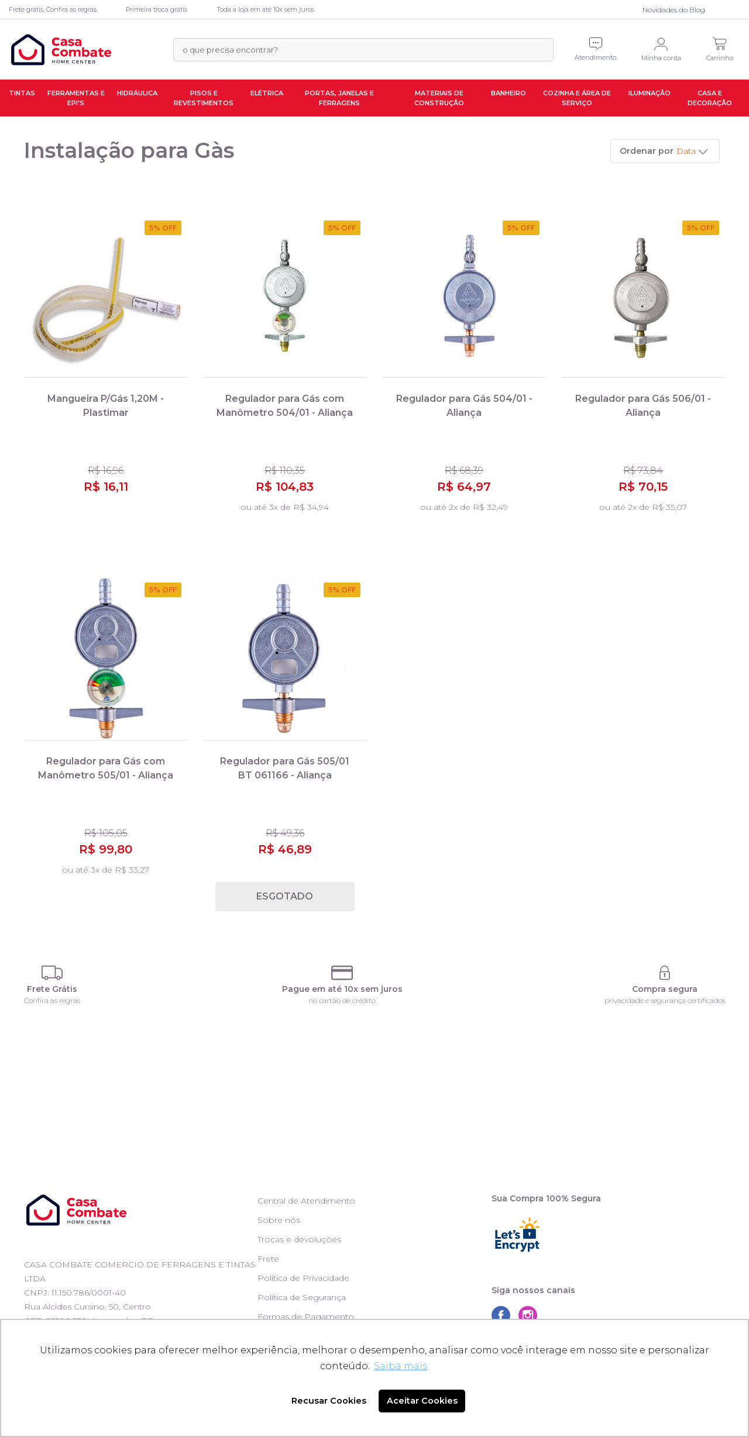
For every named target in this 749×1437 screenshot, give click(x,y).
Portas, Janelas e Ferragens (339, 98)
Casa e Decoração (710, 98)
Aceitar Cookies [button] (422, 1400)
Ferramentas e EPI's (76, 98)
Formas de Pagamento (305, 1316)
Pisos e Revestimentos (203, 98)
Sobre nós (278, 1220)
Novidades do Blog (674, 9)
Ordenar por (647, 151)
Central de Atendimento (306, 1200)
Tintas (22, 93)
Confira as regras (52, 1000)
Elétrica (266, 93)
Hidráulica (137, 93)
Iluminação (649, 93)
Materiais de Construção (439, 98)
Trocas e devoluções (299, 1239)
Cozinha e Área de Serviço (577, 98)
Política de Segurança (301, 1297)
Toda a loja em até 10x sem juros (265, 9)
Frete (268, 1258)
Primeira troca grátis (156, 9)
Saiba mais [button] (400, 1365)
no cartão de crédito (342, 1000)
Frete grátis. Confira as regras (53, 9)
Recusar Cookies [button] (328, 1400)
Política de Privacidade (303, 1278)
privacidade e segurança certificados (665, 1000)
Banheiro (508, 93)
